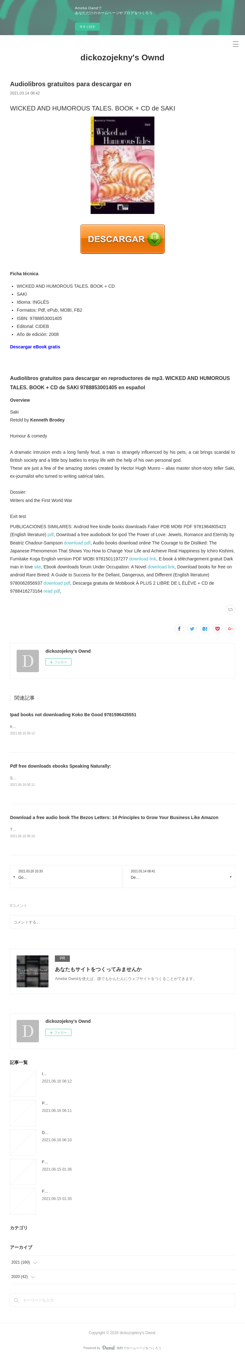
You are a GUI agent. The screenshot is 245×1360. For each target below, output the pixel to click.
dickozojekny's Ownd (122, 57)
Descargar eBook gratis (35, 346)
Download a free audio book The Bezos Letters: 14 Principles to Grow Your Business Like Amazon (114, 817)
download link (142, 558)
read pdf (52, 591)
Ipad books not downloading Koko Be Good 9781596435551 (73, 714)
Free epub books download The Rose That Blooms (85, 1192)
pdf (51, 534)
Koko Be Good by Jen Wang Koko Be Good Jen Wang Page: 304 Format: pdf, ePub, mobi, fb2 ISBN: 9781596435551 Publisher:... (120, 727)
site (37, 566)
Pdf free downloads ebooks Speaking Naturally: (60, 766)
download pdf (77, 542)
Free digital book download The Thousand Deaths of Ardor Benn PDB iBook (106, 1162)
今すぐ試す (87, 26)
